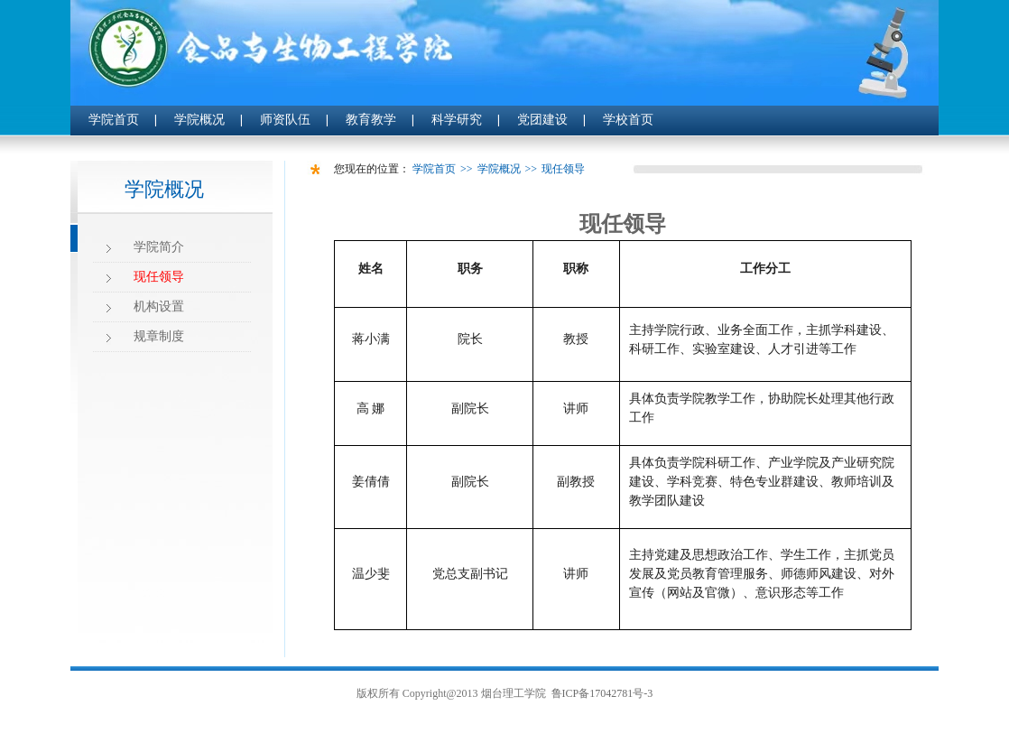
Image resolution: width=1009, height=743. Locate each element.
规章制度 (159, 336)
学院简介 (159, 247)
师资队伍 (285, 119)
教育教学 (371, 119)
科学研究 (456, 119)
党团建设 (542, 119)
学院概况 (199, 119)
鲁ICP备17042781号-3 (602, 693)
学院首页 (113, 119)
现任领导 (159, 276)
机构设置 (159, 306)
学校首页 (628, 119)
